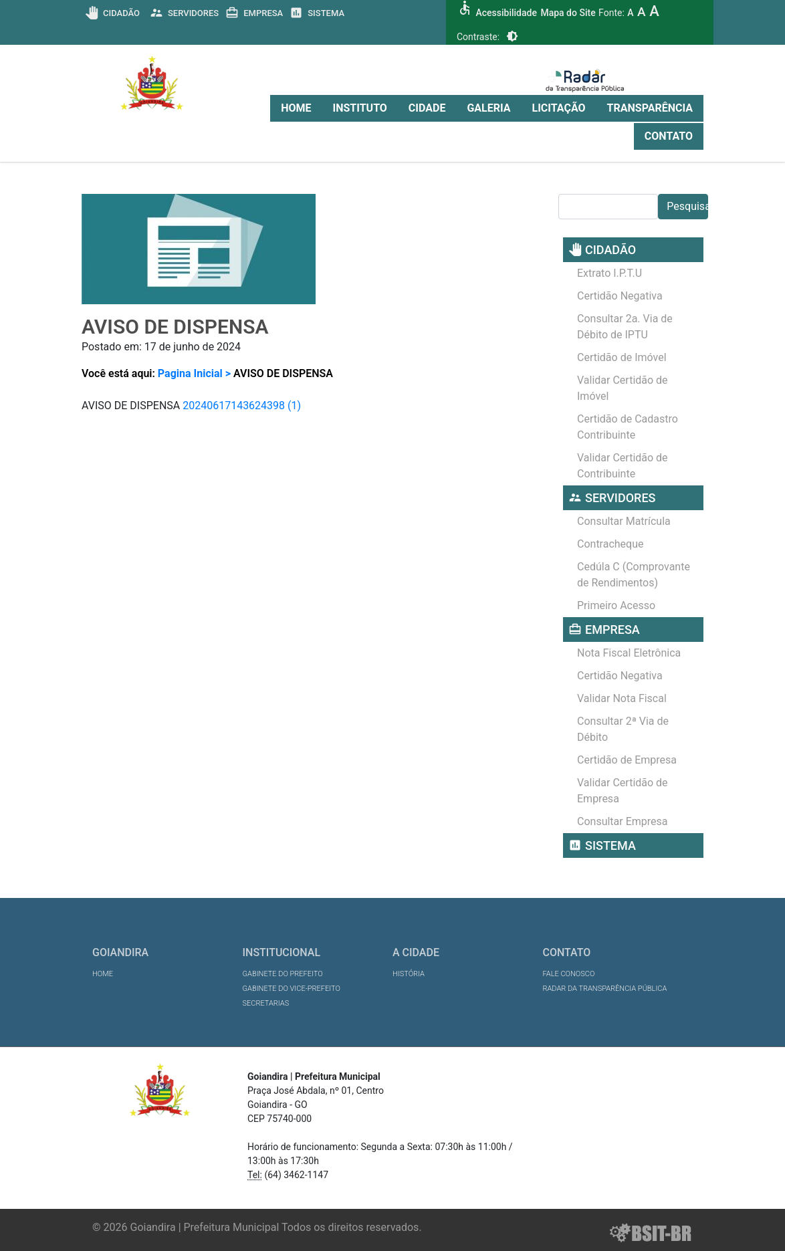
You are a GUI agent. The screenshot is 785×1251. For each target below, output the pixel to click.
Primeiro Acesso (616, 605)
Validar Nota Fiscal (622, 698)
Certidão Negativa (620, 296)
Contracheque (610, 544)
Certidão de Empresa (627, 760)
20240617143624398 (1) (242, 405)
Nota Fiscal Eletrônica (629, 653)
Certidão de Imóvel (622, 357)
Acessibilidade (505, 12)
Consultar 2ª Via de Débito (623, 729)
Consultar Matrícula (624, 521)
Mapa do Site (567, 12)
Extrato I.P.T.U (609, 273)
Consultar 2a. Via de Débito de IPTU (625, 326)
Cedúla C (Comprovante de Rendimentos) (633, 574)
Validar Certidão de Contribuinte (622, 465)
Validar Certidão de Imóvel (622, 388)
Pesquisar (687, 206)
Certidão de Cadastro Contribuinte (627, 427)
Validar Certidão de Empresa (622, 790)
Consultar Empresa (622, 821)
